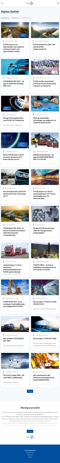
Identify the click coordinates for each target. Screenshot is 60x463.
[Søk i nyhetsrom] (58, 3)
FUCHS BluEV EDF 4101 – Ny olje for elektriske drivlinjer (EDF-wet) (13, 83)
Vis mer (30, 391)
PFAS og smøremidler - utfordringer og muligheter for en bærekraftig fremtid (44, 120)
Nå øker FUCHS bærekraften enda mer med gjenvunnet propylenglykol (43, 230)
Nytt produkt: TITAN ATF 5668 (44, 338)
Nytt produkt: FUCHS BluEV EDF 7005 (13, 340)
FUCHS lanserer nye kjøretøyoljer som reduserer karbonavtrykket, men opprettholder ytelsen (13, 48)
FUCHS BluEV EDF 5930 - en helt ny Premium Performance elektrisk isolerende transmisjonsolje (14, 231)
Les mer (30, 431)
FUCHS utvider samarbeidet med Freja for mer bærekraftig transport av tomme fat (44, 83)
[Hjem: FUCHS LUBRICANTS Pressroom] (30, 3)
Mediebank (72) (16, 18)
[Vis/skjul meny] (2, 3)
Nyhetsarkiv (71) (5, 18)
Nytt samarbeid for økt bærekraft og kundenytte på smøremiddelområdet (43, 377)
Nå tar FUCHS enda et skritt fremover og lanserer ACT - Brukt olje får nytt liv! (13, 157)
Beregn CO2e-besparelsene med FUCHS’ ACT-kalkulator (13, 119)
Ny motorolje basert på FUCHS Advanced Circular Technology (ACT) (14, 194)
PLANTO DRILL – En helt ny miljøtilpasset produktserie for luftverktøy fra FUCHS (44, 267)
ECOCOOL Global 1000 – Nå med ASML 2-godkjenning (13, 376)
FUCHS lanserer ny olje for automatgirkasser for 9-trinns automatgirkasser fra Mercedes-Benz (44, 195)
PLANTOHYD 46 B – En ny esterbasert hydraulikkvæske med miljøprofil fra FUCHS (14, 304)
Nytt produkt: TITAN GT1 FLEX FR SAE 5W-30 (44, 303)
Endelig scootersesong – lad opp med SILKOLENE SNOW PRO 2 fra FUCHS (43, 157)
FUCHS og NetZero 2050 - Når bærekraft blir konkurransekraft (44, 47)
